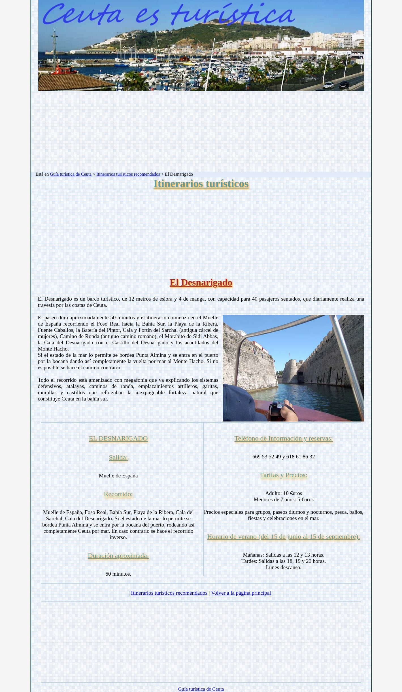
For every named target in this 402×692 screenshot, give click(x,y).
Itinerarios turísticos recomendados (128, 174)
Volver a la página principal (241, 593)
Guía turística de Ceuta (71, 174)
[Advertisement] (201, 132)
